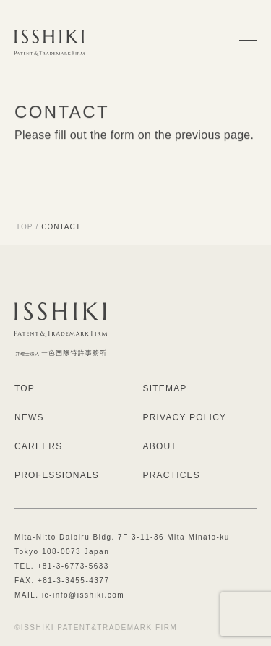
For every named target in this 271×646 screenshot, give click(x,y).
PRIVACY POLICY (185, 417)
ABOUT (160, 446)
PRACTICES (171, 475)
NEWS (29, 417)
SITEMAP (165, 388)
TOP (24, 227)
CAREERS (38, 446)
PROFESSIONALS (56, 475)
